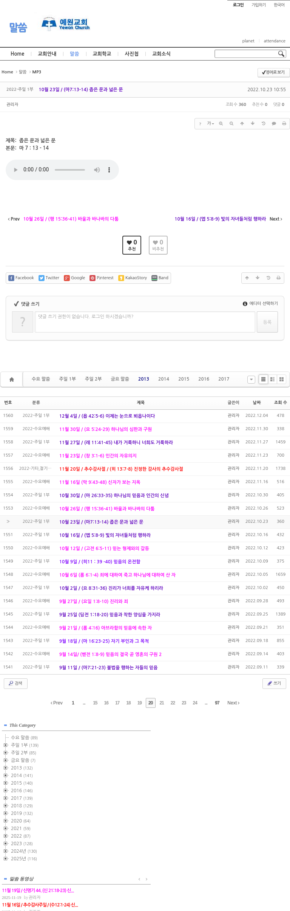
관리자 (12, 105)
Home (17, 53)
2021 (21, 827)
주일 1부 (67, 379)
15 (95, 703)
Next (233, 703)
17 (117, 703)
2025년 (24, 857)
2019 (22, 812)
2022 (21, 835)
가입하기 (258, 5)
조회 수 (280, 403)
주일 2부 (93, 379)
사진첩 (132, 53)
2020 (21, 820)
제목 (141, 403)
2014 (163, 379)
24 (195, 703)
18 (128, 703)
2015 (183, 379)
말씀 (18, 28)
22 (173, 703)
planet (248, 41)
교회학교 (102, 53)
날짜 (257, 403)
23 (184, 703)
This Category (22, 724)
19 (139, 703)
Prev (57, 703)
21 (161, 703)
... (84, 703)
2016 (203, 379)
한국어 (279, 5)
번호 (8, 403)
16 (106, 703)
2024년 (24, 850)
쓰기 (274, 683)
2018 (22, 804)
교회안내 (47, 53)
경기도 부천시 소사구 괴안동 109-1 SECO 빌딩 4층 (158, 889)
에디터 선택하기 (260, 304)
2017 (223, 379)
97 (217, 703)
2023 (22, 842)
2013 (143, 379)
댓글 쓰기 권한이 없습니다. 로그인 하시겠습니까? (86, 316)
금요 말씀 (120, 379)
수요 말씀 (41, 379)
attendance (274, 41)
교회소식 (161, 53)
